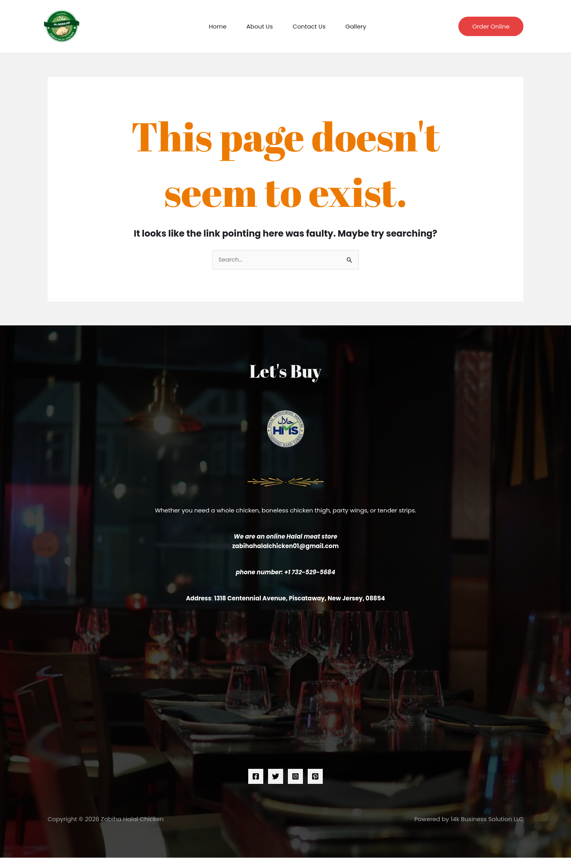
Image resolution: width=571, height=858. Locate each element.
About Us (259, 26)
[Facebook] (255, 776)
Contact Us (309, 26)
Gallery (355, 26)
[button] (490, 26)
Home (217, 26)
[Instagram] (295, 776)
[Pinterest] (315, 776)
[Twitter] (275, 776)
